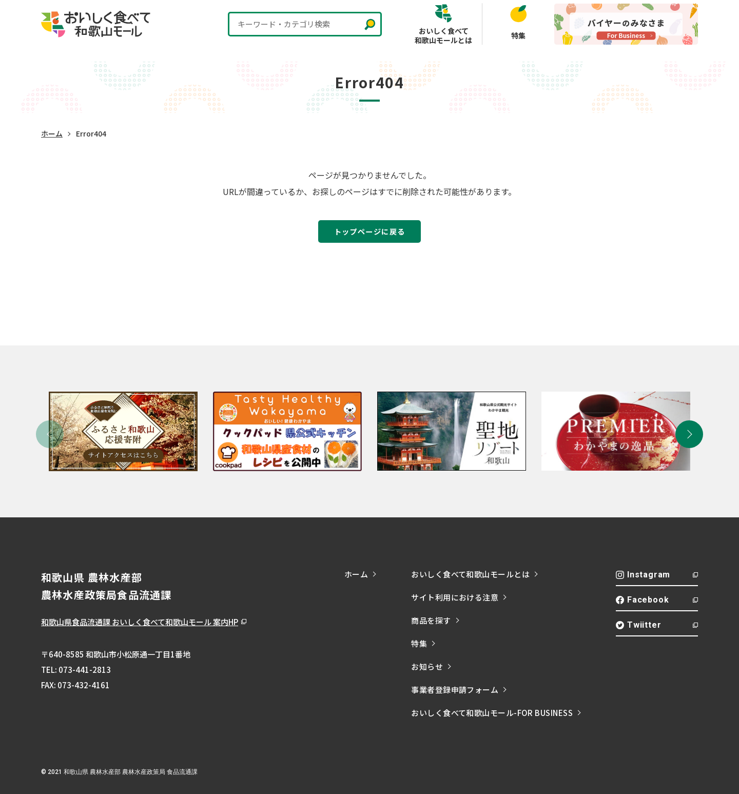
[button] (689, 434)
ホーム (52, 133)
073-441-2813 (85, 669)
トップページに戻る (370, 231)
